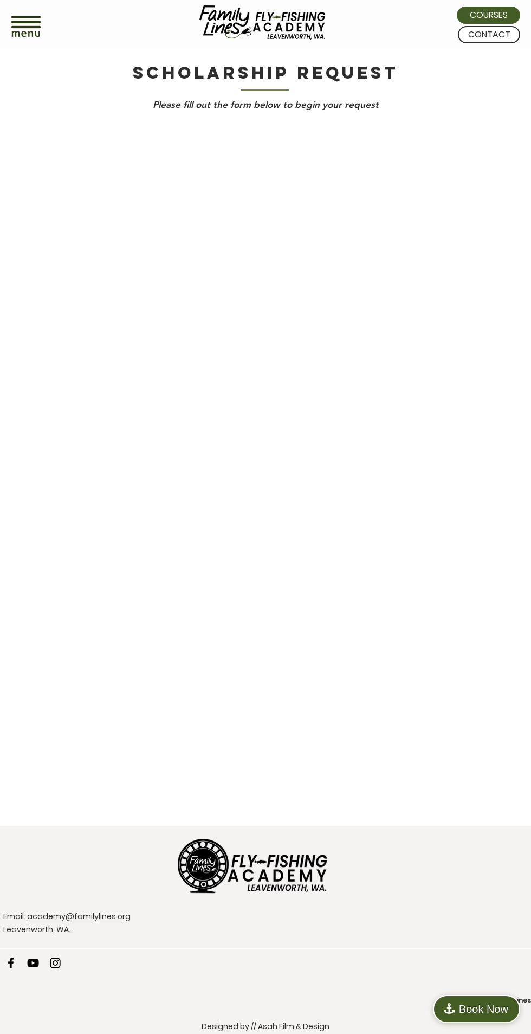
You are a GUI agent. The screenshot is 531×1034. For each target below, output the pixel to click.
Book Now (483, 1009)
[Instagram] (55, 963)
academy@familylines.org (79, 916)
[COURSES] (488, 15)
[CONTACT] (489, 34)
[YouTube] (33, 963)
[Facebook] (11, 963)
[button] (26, 28)
